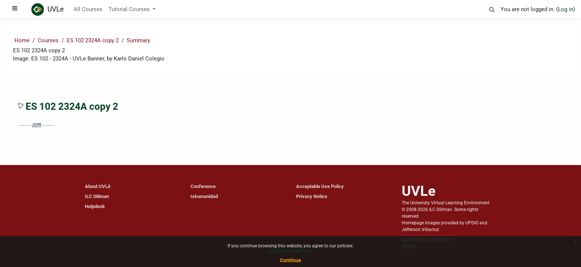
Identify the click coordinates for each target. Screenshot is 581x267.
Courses (48, 40)
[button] (492, 8)
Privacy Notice (311, 196)
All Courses (88, 9)
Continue (290, 260)
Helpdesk (95, 206)
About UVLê (97, 186)
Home (22, 40)
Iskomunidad (204, 196)
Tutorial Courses (130, 9)
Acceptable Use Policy (320, 186)
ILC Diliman (97, 196)
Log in (565, 9)
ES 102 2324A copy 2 (93, 40)
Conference (203, 186)
